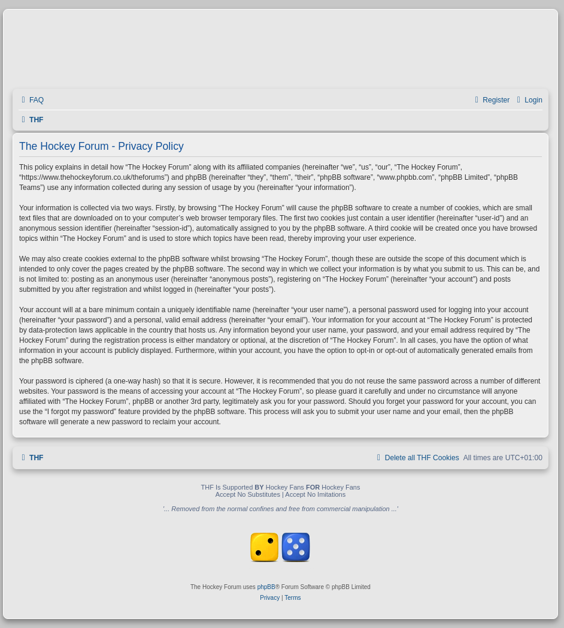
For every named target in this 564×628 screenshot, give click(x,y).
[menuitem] (31, 100)
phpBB (266, 587)
